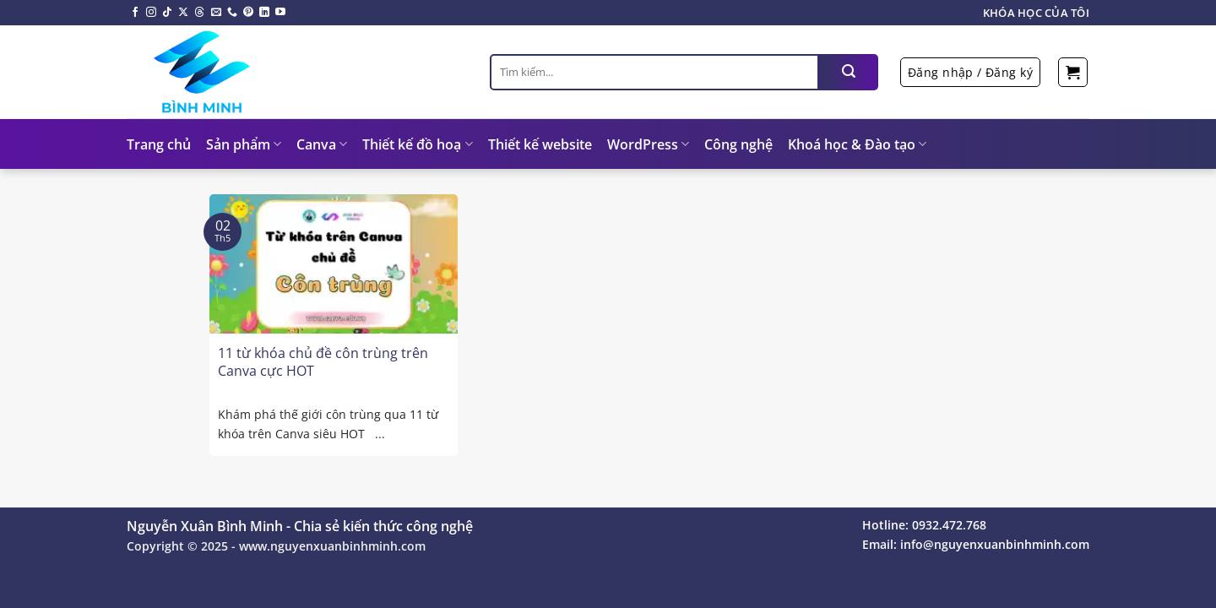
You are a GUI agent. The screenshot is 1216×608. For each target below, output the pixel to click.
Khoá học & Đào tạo (857, 144)
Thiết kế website (540, 144)
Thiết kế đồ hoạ (417, 144)
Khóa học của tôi (1036, 12)
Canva (321, 144)
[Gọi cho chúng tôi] (232, 13)
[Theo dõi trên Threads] (199, 13)
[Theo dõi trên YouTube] (280, 13)
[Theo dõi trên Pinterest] (248, 13)
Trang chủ (159, 144)
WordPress (648, 144)
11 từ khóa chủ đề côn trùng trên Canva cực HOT (323, 362)
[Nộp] (848, 72)
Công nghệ (738, 144)
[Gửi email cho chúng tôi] (216, 13)
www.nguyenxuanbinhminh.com (332, 546)
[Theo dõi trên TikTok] (167, 13)
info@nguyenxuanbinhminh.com (994, 544)
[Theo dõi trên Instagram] (151, 13)
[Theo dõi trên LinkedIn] (264, 13)
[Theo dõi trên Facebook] (135, 13)
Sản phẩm (243, 144)
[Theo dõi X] (183, 13)
